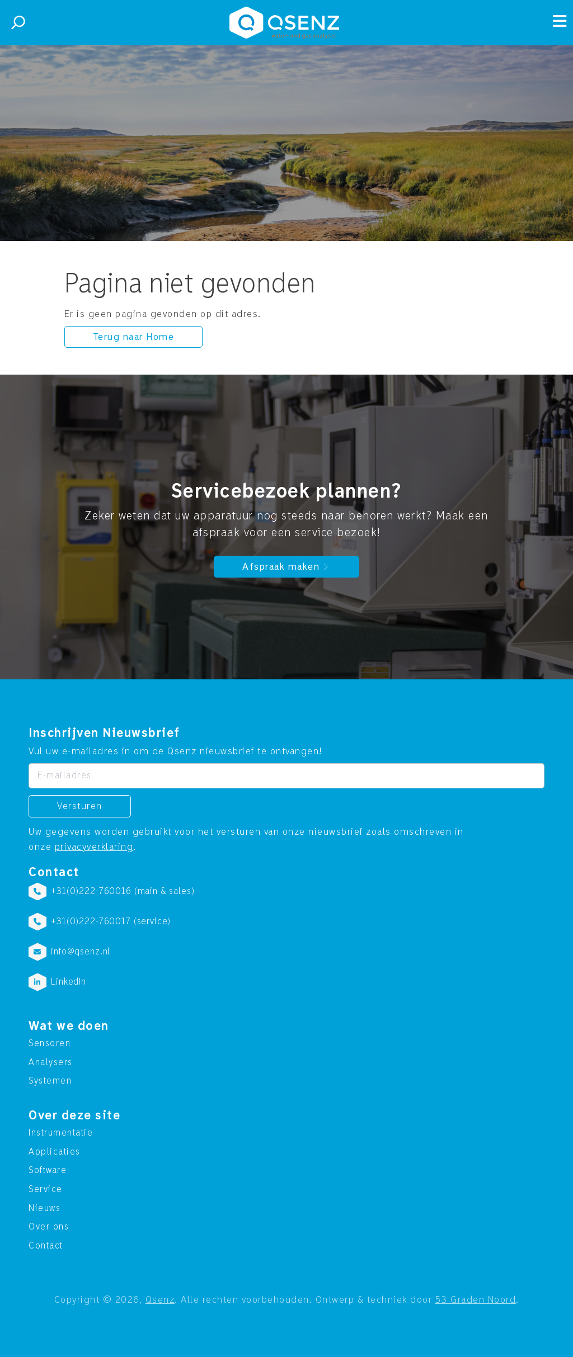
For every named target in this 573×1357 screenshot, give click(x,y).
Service (46, 1189)
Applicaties (55, 1151)
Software (48, 1170)
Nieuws (44, 1208)
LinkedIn (68, 981)
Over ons (49, 1226)
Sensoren (50, 1043)
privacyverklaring (94, 847)
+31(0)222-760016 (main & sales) (122, 891)
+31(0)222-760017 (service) (111, 921)
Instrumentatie (61, 1132)
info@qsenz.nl (80, 951)
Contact (46, 1245)
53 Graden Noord (475, 1299)
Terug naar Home (134, 337)
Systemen (50, 1080)
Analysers (51, 1062)
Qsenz (160, 1299)
